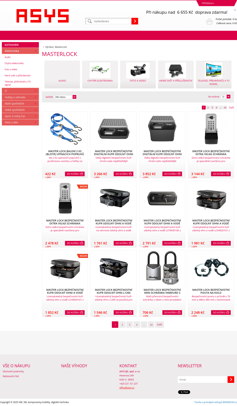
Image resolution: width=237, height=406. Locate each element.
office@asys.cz (126, 387)
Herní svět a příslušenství (18, 75)
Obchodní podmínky (13, 371)
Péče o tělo (11, 122)
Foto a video (11, 69)
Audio (8, 57)
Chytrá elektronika (14, 63)
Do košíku (73, 174)
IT (6, 91)
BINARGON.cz (230, 402)
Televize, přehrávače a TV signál (18, 83)
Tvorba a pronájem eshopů (208, 402)
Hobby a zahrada (15, 97)
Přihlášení (207, 3)
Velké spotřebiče (15, 110)
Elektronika (12, 51)
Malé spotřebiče (14, 103)
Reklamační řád (11, 376)
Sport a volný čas (15, 116)
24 (225, 107)
